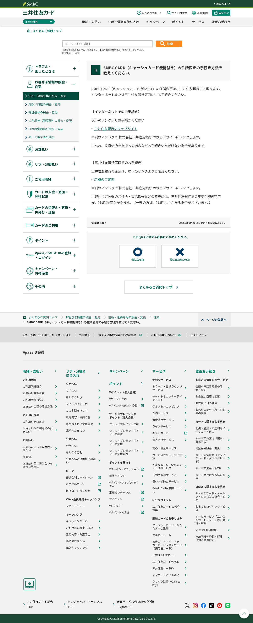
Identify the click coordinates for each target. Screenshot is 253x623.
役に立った (137, 259)
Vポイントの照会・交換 (123, 405)
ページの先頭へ (216, 320)
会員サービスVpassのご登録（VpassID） (135, 604)
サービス (198, 22)
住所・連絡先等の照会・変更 (47, 96)
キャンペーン (155, 22)
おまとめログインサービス (210, 508)
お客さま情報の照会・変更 (82, 317)
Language (202, 12)
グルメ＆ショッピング (165, 406)
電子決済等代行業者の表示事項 (119, 335)
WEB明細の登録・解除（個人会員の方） (209, 538)
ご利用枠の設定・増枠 (79, 527)
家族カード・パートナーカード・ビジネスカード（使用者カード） (167, 545)
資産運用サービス (163, 419)
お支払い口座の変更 (208, 396)
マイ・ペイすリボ (77, 404)
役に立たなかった (180, 259)
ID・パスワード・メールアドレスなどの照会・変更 (210, 497)
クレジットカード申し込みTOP (84, 604)
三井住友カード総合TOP (40, 604)
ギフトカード (160, 433)
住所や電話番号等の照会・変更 (209, 388)
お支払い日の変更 (206, 403)
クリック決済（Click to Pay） (166, 583)
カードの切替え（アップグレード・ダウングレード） (210, 458)
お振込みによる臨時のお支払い (38, 448)
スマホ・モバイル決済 (165, 575)
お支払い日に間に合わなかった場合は (38, 465)
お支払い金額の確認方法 (38, 406)
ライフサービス (161, 426)
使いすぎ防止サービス (165, 481)
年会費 (27, 456)
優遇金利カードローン (79, 477)
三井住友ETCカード (164, 555)
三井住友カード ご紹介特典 (166, 508)
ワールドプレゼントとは (124, 424)
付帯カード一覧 (161, 535)
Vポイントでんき (119, 512)
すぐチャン (116, 499)
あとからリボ (74, 397)
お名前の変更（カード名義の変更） (210, 411)
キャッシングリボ (77, 521)
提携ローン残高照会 (78, 490)
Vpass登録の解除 (206, 530)
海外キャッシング (77, 547)
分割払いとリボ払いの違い (81, 460)
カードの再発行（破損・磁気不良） (210, 440)
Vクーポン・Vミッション (124, 469)
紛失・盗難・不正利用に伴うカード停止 (48, 335)
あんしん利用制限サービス (167, 489)
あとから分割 (74, 452)
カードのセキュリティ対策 (167, 456)
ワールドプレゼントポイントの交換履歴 (124, 452)
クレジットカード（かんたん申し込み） (167, 526)
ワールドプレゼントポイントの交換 (124, 442)
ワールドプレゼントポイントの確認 (124, 432)
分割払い (71, 445)
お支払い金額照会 (33, 393)
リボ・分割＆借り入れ (123, 22)
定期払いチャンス (120, 492)
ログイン (224, 12)
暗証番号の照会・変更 (42, 112)
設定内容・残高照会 (78, 417)
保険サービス (160, 413)
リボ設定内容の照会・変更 (45, 129)
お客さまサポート (152, 12)
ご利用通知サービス (164, 474)
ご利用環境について (165, 335)
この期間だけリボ (77, 410)
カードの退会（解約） (209, 468)
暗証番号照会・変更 (208, 448)
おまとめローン (75, 484)
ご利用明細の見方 (33, 399)
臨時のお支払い (75, 430)
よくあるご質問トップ (47, 31)
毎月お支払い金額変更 (79, 424)
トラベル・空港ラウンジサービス (167, 388)
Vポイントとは (118, 399)
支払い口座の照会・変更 (44, 104)
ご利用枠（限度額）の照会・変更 (50, 120)
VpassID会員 (31, 21)
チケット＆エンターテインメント (167, 398)
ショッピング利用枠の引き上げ (38, 430)
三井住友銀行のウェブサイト (115, 128)
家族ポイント (117, 476)
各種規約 (86, 335)
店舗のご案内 (104, 179)
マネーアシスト (75, 506)
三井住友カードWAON (165, 561)
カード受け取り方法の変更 (210, 476)
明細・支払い (91, 22)
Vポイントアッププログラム (123, 484)
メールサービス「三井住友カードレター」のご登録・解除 (210, 520)
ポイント (178, 22)
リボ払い (71, 390)
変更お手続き (221, 22)
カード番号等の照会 (41, 137)
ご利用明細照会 (32, 386)
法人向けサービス (163, 439)
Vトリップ (115, 505)
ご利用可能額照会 (33, 421)
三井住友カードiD (163, 568)
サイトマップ (200, 335)
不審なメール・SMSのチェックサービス (167, 466)
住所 (157, 317)
